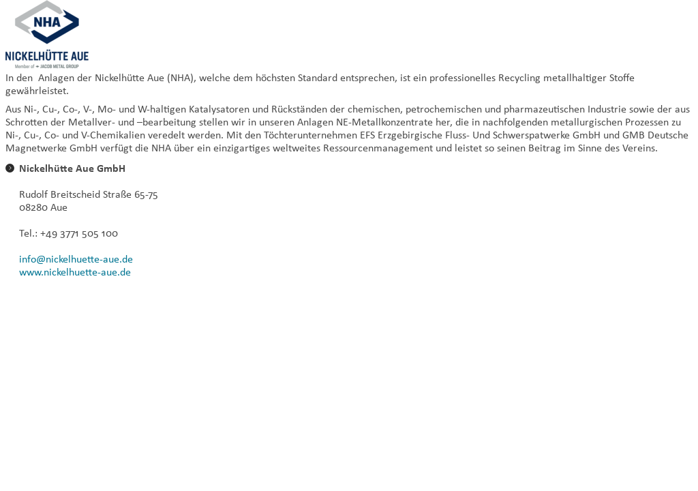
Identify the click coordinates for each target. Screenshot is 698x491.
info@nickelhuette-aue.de (76, 258)
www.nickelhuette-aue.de (75, 271)
